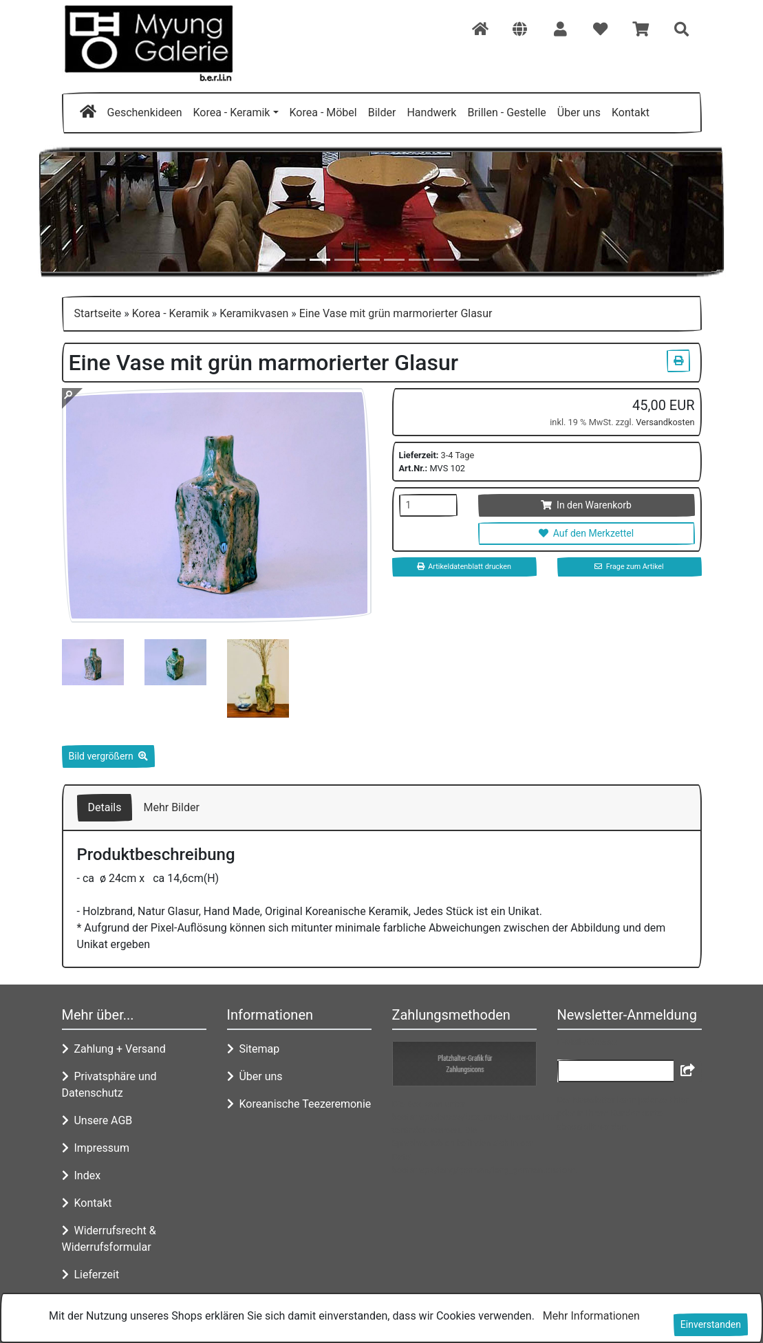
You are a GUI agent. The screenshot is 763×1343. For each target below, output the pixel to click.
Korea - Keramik (231, 112)
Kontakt (630, 112)
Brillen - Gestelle (506, 112)
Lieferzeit (91, 1274)
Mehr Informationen (591, 1315)
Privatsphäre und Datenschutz (109, 1084)
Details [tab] (105, 807)
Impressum (95, 1147)
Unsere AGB (97, 1120)
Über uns (579, 112)
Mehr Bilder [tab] (171, 807)
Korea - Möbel (323, 112)
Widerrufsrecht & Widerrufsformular (109, 1239)
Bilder (382, 112)
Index (81, 1175)
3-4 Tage (458, 455)
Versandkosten (665, 422)
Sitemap (253, 1048)
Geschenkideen (144, 112)
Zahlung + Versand (114, 1048)
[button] (519, 30)
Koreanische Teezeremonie (299, 1103)
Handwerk (431, 112)
